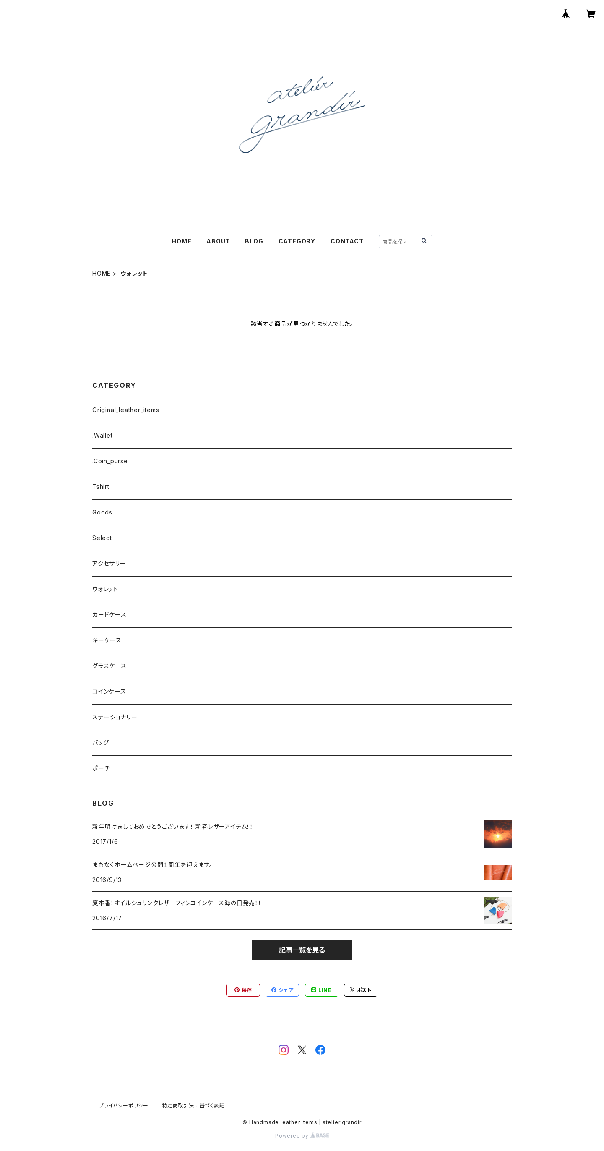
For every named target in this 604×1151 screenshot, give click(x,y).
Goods (102, 512)
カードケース (109, 614)
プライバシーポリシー (123, 1105)
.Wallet (102, 435)
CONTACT (347, 241)
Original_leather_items (125, 409)
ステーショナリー (114, 716)
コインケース (109, 691)
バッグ (100, 742)
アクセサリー (109, 563)
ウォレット (105, 588)
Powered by (302, 1136)
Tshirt (100, 486)
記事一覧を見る (302, 950)
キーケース (107, 640)
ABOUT (218, 241)
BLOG (254, 241)
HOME (181, 241)
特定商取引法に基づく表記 (193, 1105)
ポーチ (101, 768)
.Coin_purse (110, 461)
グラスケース (109, 665)
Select (102, 537)
